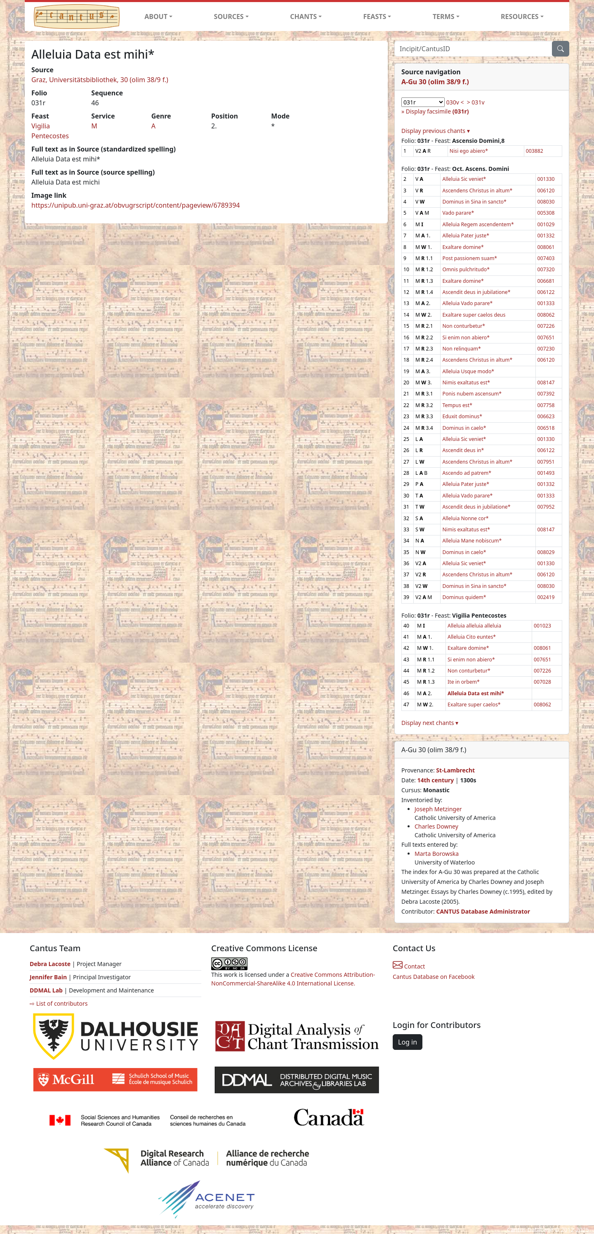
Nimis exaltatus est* (466, 382)
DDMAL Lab (46, 990)
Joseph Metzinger (438, 809)
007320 (546, 269)
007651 (546, 337)
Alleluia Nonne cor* (465, 518)
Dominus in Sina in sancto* (474, 201)
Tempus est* (457, 405)
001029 (546, 224)
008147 (546, 382)
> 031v (476, 102)
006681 (546, 280)
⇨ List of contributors (58, 1003)
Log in (407, 1042)
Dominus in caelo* (464, 427)
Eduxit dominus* (462, 416)
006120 (546, 190)
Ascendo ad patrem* (466, 472)
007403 (546, 258)
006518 (546, 427)
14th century (435, 780)
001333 (546, 303)
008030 (546, 201)
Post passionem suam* (469, 258)
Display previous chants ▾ (435, 131)
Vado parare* (458, 212)
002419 (546, 597)
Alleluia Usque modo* (468, 371)
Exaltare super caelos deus (473, 314)
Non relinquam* (461, 348)
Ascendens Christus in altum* (477, 190)
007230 (546, 348)
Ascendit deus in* (463, 450)
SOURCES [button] (229, 16)
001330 (546, 178)
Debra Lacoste (50, 964)
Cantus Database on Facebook (434, 977)
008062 (546, 314)
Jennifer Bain (49, 977)
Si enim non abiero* (466, 337)
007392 (546, 393)
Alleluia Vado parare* (467, 303)
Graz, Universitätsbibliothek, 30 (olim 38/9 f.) (99, 79)
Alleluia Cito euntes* (472, 636)
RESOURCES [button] (520, 16)
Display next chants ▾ (429, 723)
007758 (546, 405)
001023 (542, 625)
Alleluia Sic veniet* (464, 178)
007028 (542, 681)
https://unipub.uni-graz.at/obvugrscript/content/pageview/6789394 (135, 205)
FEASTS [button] (375, 16)
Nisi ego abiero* (469, 150)
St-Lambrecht (455, 770)
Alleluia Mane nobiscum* (472, 540)
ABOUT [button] (155, 16)
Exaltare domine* (462, 247)
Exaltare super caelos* (474, 704)
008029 (546, 552)
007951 (546, 461)
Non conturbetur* (463, 325)
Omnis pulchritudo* (465, 269)
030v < (455, 102)
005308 (546, 212)
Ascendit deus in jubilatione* (476, 292)
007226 (546, 325)
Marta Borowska (437, 853)
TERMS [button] (444, 16)
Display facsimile (437, 111)
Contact (409, 966)
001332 (546, 235)
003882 (534, 150)
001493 (546, 472)
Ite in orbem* (464, 681)
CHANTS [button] (303, 16)
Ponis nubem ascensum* (472, 393)
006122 (546, 292)
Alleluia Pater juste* (465, 235)
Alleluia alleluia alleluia (474, 625)
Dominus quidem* (464, 597)
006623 (546, 416)
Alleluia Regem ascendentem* (478, 224)
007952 (546, 506)
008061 (546, 247)
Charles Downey (436, 826)
